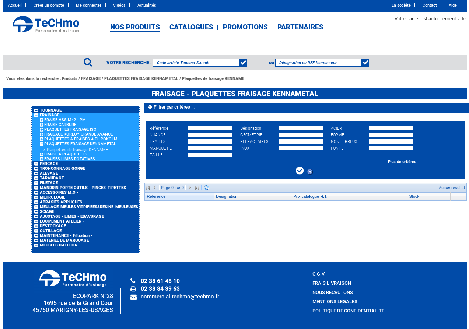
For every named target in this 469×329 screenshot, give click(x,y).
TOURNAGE (51, 110)
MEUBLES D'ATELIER (58, 245)
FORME (337, 135)
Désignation (250, 128)
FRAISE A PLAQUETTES (65, 154)
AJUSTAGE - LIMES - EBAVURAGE (72, 216)
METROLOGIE (52, 197)
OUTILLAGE (51, 230)
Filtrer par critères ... (174, 107)
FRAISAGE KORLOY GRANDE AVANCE (78, 134)
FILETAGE (49, 183)
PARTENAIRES (300, 27)
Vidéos (119, 5)
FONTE (337, 148)
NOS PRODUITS (135, 27)
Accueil (15, 5)
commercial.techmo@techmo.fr (180, 296)
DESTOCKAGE (53, 226)
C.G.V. (319, 274)
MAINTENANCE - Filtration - (66, 235)
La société (401, 5)
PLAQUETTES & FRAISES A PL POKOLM (81, 139)
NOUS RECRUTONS (332, 292)
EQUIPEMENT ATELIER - (62, 221)
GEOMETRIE (251, 135)
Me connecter (88, 5)
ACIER (336, 128)
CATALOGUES (191, 27)
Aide (453, 5)
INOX (244, 148)
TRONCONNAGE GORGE (62, 168)
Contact (430, 5)
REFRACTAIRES (254, 141)
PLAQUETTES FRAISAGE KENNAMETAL (141, 78)
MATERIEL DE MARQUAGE (64, 240)
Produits (69, 78)
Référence (159, 128)
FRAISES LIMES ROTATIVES (69, 159)
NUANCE (157, 135)
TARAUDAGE (52, 178)
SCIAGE (47, 211)
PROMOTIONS (245, 27)
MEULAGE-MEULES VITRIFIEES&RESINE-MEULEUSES (89, 206)
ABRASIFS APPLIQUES (61, 202)
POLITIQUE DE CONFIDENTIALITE (348, 311)
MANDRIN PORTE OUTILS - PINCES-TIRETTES (83, 187)
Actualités (146, 5)
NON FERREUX (344, 141)
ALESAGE (49, 173)
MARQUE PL (161, 148)
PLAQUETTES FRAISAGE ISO (70, 129)
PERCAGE (49, 163)
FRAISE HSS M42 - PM (65, 120)
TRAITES (158, 141)
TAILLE (156, 155)
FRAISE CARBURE (60, 124)
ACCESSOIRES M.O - (59, 192)
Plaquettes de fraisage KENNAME (213, 78)
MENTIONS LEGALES (334, 301)
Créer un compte (49, 5)
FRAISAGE (91, 78)
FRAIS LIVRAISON (331, 283)
